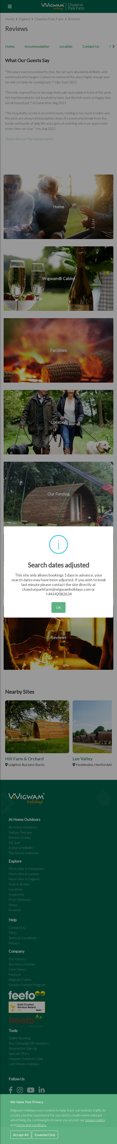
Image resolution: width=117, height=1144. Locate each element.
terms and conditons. (31, 1125)
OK (58, 607)
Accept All (20, 1135)
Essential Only (45, 1135)
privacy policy (95, 1120)
